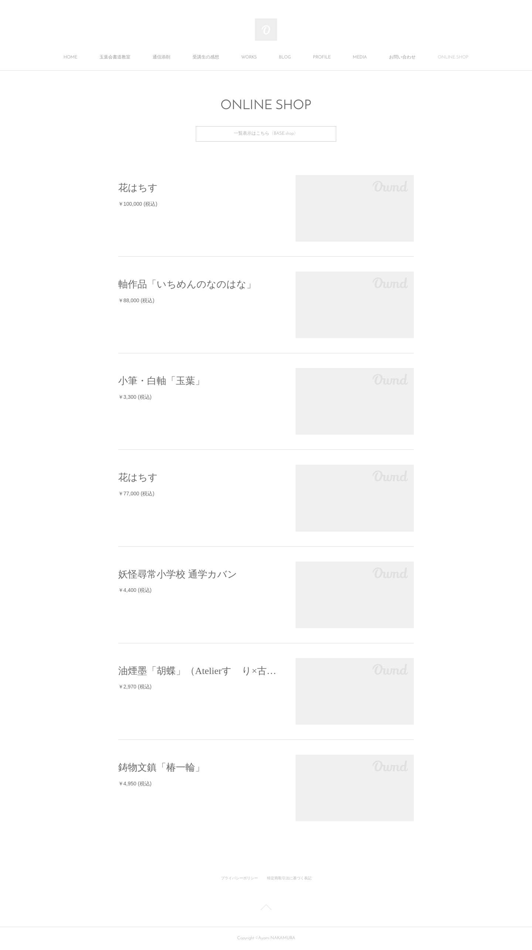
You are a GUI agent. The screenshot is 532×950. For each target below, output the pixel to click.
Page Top (266, 908)
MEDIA (360, 57)
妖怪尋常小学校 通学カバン (177, 574)
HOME (70, 57)
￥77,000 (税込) (136, 493)
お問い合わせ (402, 57)
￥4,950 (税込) (134, 783)
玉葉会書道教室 (114, 57)
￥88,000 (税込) (136, 300)
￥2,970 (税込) (134, 687)
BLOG (285, 57)
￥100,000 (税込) (137, 204)
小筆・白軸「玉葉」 (161, 380)
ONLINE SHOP (453, 57)
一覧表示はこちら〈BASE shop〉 (266, 133)
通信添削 (161, 57)
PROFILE (322, 57)
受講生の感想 (205, 57)
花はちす (138, 187)
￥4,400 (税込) (134, 590)
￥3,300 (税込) (134, 397)
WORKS (249, 57)
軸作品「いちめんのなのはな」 (187, 284)
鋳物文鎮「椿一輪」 (161, 767)
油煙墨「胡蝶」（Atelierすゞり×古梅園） (199, 671)
